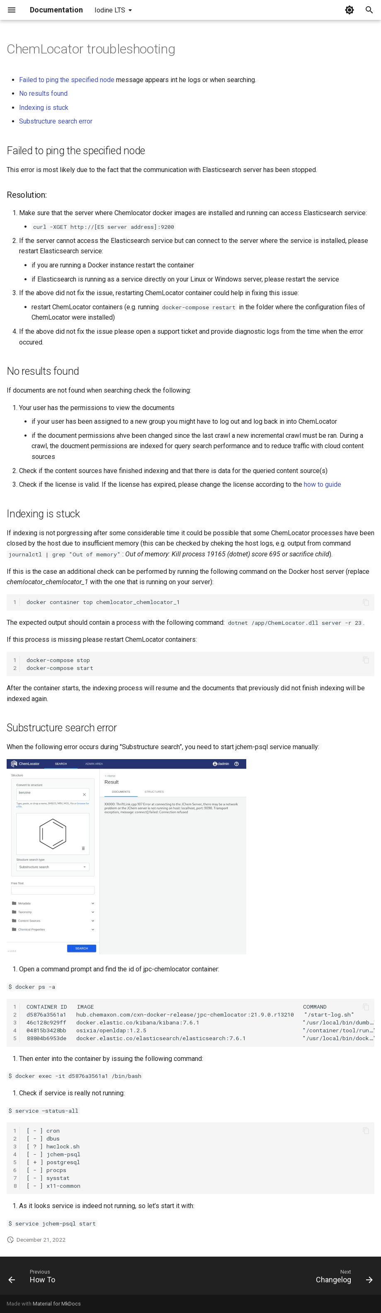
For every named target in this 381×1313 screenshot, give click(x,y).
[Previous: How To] (34, 1278)
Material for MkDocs (57, 1304)
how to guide (322, 484)
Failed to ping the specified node (66, 80)
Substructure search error (55, 121)
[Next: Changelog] (342, 1278)
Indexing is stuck (43, 108)
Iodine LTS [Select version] (110, 10)
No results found (43, 93)
